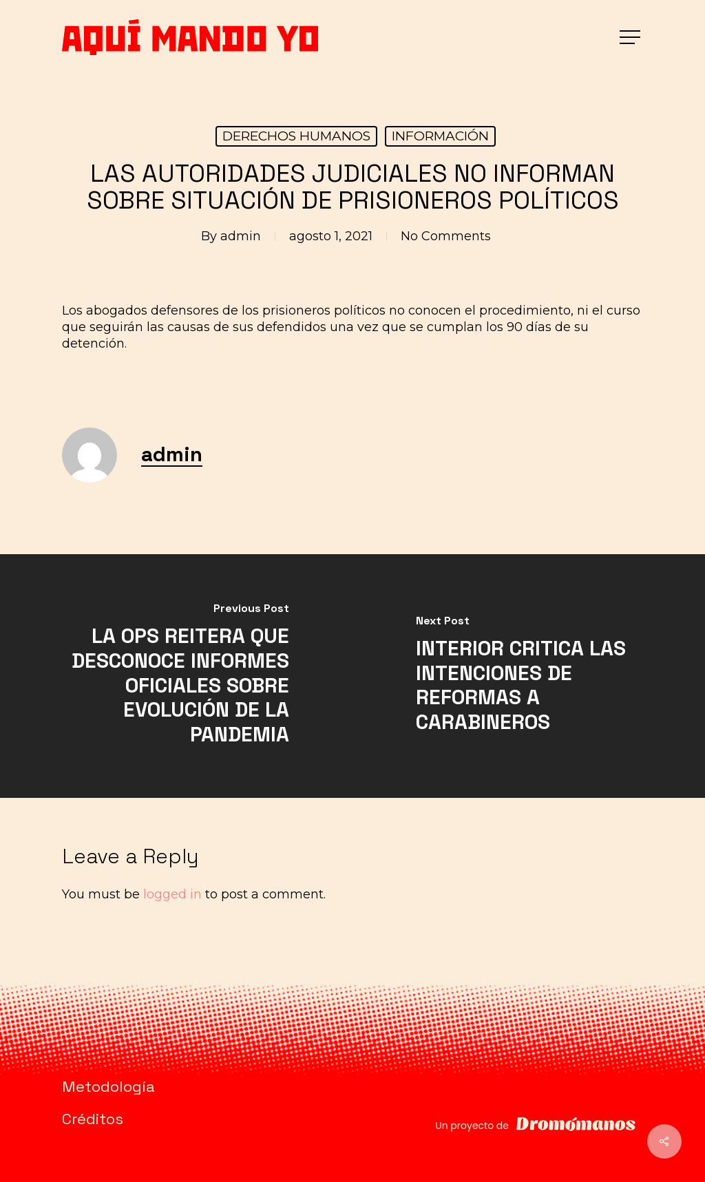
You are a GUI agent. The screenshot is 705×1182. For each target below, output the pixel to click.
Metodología (108, 1086)
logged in (172, 894)
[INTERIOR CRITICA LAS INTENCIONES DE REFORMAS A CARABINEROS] (528, 676)
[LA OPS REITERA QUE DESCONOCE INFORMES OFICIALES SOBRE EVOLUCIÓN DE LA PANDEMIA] (176, 676)
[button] (631, 37)
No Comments (446, 236)
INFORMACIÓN (440, 136)
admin (240, 236)
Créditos (92, 1118)
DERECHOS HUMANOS (296, 136)
